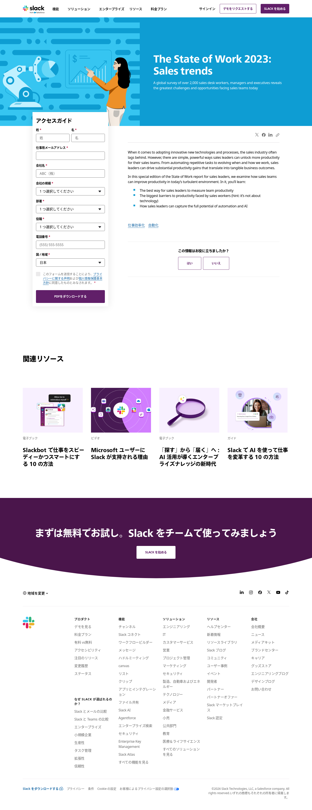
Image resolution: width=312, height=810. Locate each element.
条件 (91, 789)
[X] (269, 593)
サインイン (207, 9)
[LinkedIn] (242, 593)
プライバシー (75, 789)
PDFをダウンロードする (70, 296)
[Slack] (34, 9)
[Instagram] (251, 593)
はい (190, 263)
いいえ (216, 263)
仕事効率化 (136, 225)
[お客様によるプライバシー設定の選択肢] (147, 789)
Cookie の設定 (106, 789)
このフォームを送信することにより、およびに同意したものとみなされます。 (72, 278)
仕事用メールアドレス (52, 147)
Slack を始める (275, 9)
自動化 (153, 225)
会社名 (41, 165)
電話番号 (43, 237)
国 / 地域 (43, 254)
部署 (40, 201)
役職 (40, 219)
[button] (35, 593)
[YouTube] (278, 593)
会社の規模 (44, 183)
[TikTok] (287, 593)
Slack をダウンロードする (43, 789)
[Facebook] (260, 593)
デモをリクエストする (238, 9)
